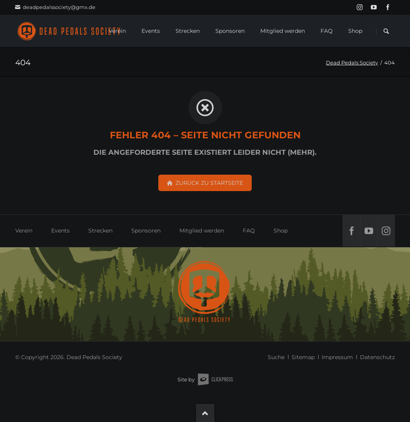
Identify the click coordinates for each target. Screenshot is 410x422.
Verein (23, 230)
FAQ (249, 230)
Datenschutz (377, 357)
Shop (281, 230)
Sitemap (303, 357)
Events (60, 230)
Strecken (100, 230)
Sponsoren (146, 230)
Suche (276, 357)
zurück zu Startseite (208, 182)
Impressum (337, 357)
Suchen (386, 31)
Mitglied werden (201, 230)
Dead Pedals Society (352, 62)
